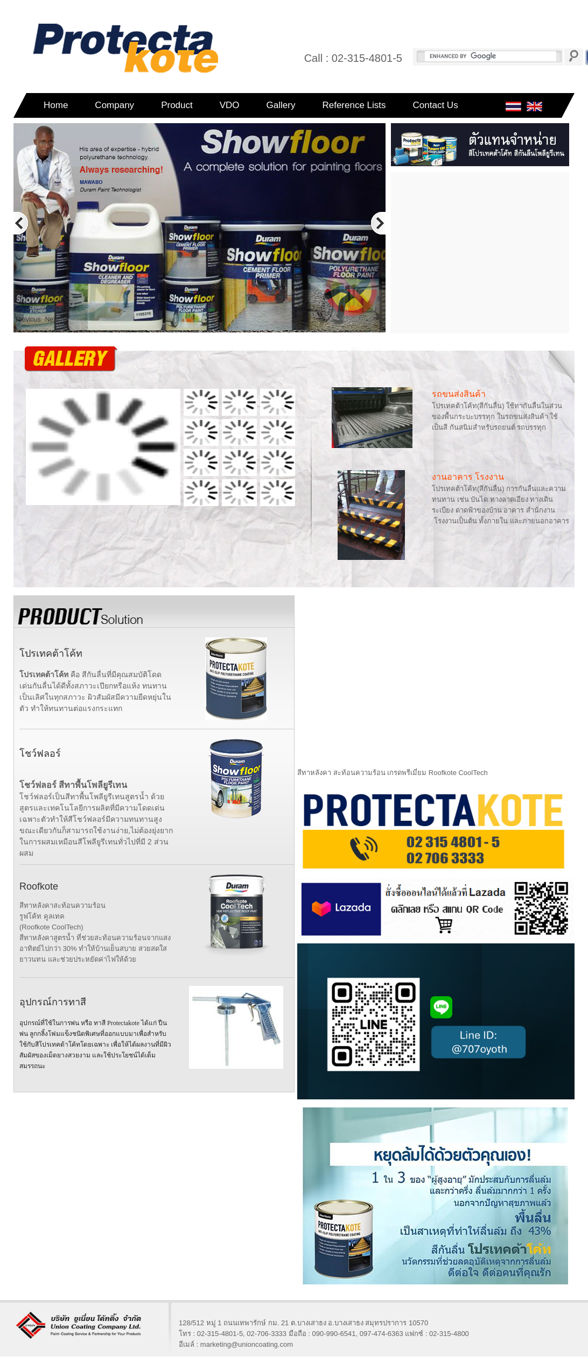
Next (52, 319)
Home (56, 105)
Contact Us (435, 105)
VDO (230, 105)
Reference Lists (354, 105)
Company (114, 105)
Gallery (281, 105)
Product (177, 105)
